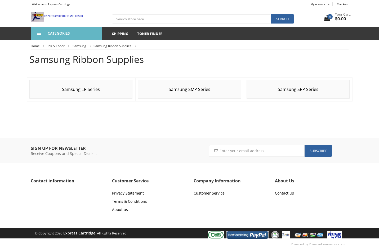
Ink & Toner (56, 46)
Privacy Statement (128, 193)
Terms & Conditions (129, 201)
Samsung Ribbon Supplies (112, 46)
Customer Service (209, 193)
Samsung (79, 46)
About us (120, 209)
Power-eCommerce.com (327, 244)
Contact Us (284, 193)
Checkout (343, 4)
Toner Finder (150, 33)
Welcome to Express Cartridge (51, 4)
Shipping (120, 33)
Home (35, 46)
